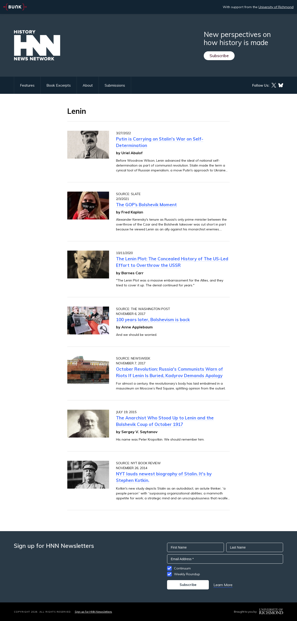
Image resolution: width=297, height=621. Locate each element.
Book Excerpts (58, 85)
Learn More (222, 584)
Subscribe (219, 55)
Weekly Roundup (187, 574)
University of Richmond (276, 7)
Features (27, 85)
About (88, 85)
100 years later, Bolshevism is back (153, 319)
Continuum (182, 568)
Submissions (115, 85)
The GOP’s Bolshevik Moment (146, 204)
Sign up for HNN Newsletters (93, 611)
